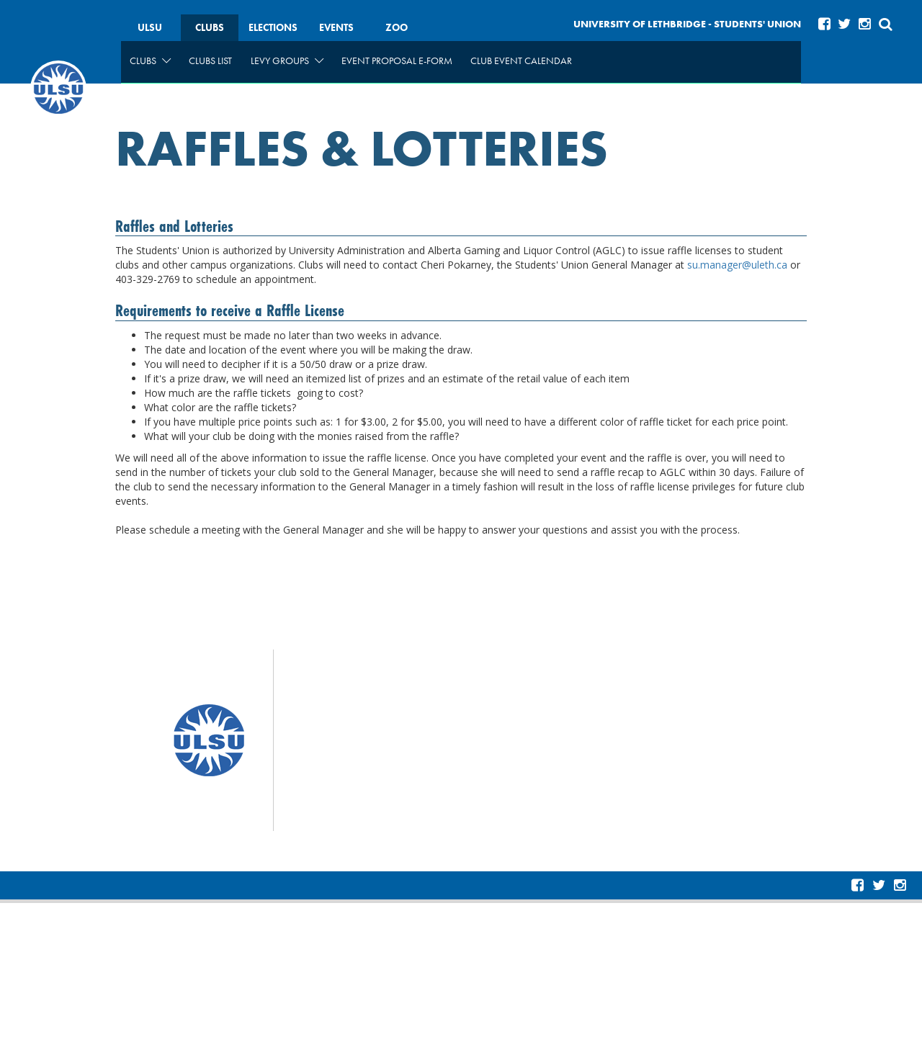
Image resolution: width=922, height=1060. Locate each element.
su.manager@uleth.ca (737, 264)
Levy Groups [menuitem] (287, 60)
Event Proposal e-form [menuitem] (396, 60)
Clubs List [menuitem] (210, 60)
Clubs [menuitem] (150, 60)
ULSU (150, 27)
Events (336, 27)
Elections (273, 27)
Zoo (396, 27)
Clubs (209, 27)
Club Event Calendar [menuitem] (521, 60)
